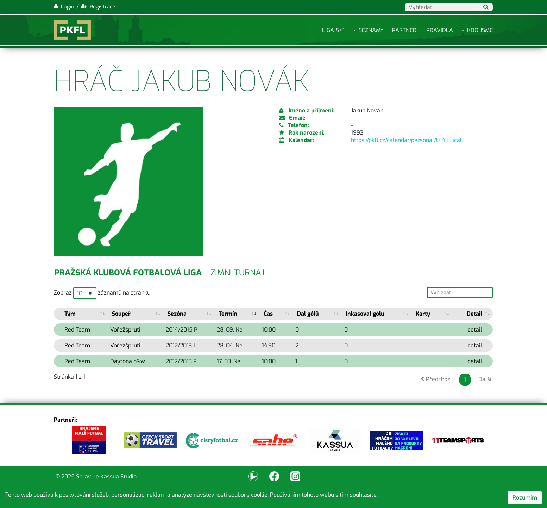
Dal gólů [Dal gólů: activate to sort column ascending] (308, 313)
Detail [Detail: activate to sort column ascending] (474, 313)
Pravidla (439, 30)
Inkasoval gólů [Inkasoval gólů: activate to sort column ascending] (365, 313)
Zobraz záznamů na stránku (102, 293)
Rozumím (525, 497)
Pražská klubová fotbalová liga (128, 272)
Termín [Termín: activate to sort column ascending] (228, 313)
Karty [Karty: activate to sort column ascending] (423, 313)
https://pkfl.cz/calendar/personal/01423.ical (406, 140)
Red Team (77, 329)
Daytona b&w (127, 361)
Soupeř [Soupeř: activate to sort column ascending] (121, 313)
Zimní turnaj (237, 272)
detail (474, 329)
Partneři (405, 30)
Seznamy (371, 30)
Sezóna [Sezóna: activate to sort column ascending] (177, 313)
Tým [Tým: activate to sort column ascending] (70, 313)
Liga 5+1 (333, 30)
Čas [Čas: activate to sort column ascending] (268, 313)
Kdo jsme (480, 30)
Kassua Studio (118, 476)
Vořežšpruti (125, 329)
